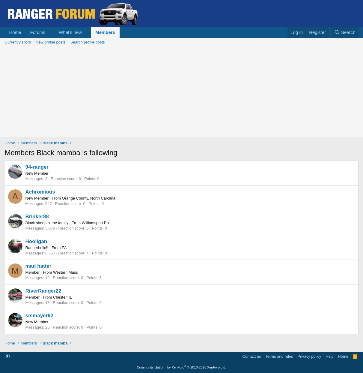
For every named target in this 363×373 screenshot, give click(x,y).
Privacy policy (309, 356)
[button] (50, 32)
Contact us (251, 356)
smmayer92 (39, 315)
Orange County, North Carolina (88, 198)
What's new (70, 32)
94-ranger (37, 167)
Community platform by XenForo (181, 367)
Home (15, 32)
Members (105, 32)
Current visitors (18, 42)
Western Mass (65, 272)
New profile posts (51, 42)
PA (64, 247)
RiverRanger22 (43, 291)
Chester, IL (62, 297)
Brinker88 (37, 216)
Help (330, 356)
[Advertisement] (182, 92)
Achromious (40, 192)
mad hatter (38, 266)
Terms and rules (279, 356)
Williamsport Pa (95, 223)
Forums (38, 32)
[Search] (345, 32)
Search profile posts (87, 42)
